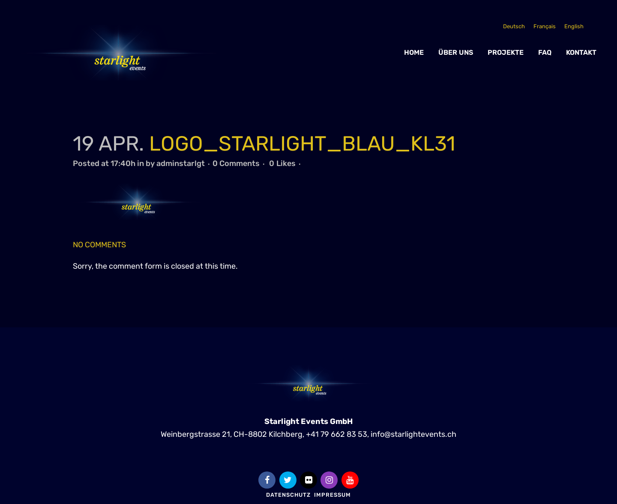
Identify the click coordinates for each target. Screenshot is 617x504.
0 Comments (236, 163)
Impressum (332, 495)
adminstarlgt (180, 163)
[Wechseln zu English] (574, 26)
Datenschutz (288, 495)
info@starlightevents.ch (413, 434)
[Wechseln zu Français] (544, 26)
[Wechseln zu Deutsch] (514, 26)
